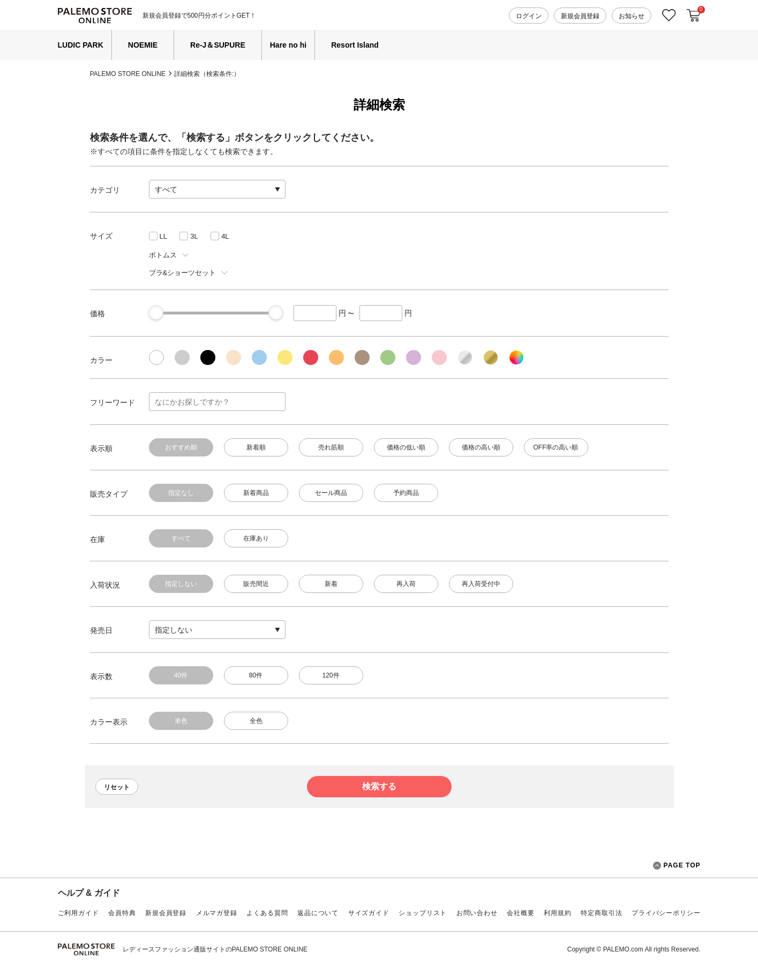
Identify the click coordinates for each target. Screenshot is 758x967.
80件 (255, 675)
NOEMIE (142, 45)
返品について (318, 913)
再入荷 (406, 584)
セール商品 (331, 493)
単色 (181, 721)
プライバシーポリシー (666, 913)
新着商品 (256, 493)
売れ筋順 (331, 447)
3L (194, 236)
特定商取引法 (601, 913)
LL (163, 236)
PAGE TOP (677, 866)
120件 (330, 675)
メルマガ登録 (216, 913)
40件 (180, 675)
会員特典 (122, 913)
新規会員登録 (580, 16)
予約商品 (406, 493)
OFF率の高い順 (556, 447)
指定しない (181, 584)
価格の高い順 (481, 447)
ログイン (529, 16)
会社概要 (520, 913)
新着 (331, 584)
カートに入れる (694, 15)
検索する (379, 786)
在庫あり (256, 538)
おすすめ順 (181, 447)
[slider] (155, 312)
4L (225, 236)
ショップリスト (423, 913)
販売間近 (256, 584)
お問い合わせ (477, 913)
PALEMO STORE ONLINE (128, 74)
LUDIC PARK (80, 45)
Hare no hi (288, 45)
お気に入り (669, 15)
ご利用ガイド (78, 913)
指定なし (181, 493)
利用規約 (557, 913)
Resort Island (355, 45)
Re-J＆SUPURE (217, 45)
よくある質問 (267, 913)
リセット (117, 787)
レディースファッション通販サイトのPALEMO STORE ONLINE (215, 949)
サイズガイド (368, 913)
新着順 (256, 447)
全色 (256, 721)
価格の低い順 (406, 447)
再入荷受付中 (481, 584)
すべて (181, 538)
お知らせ (631, 16)
